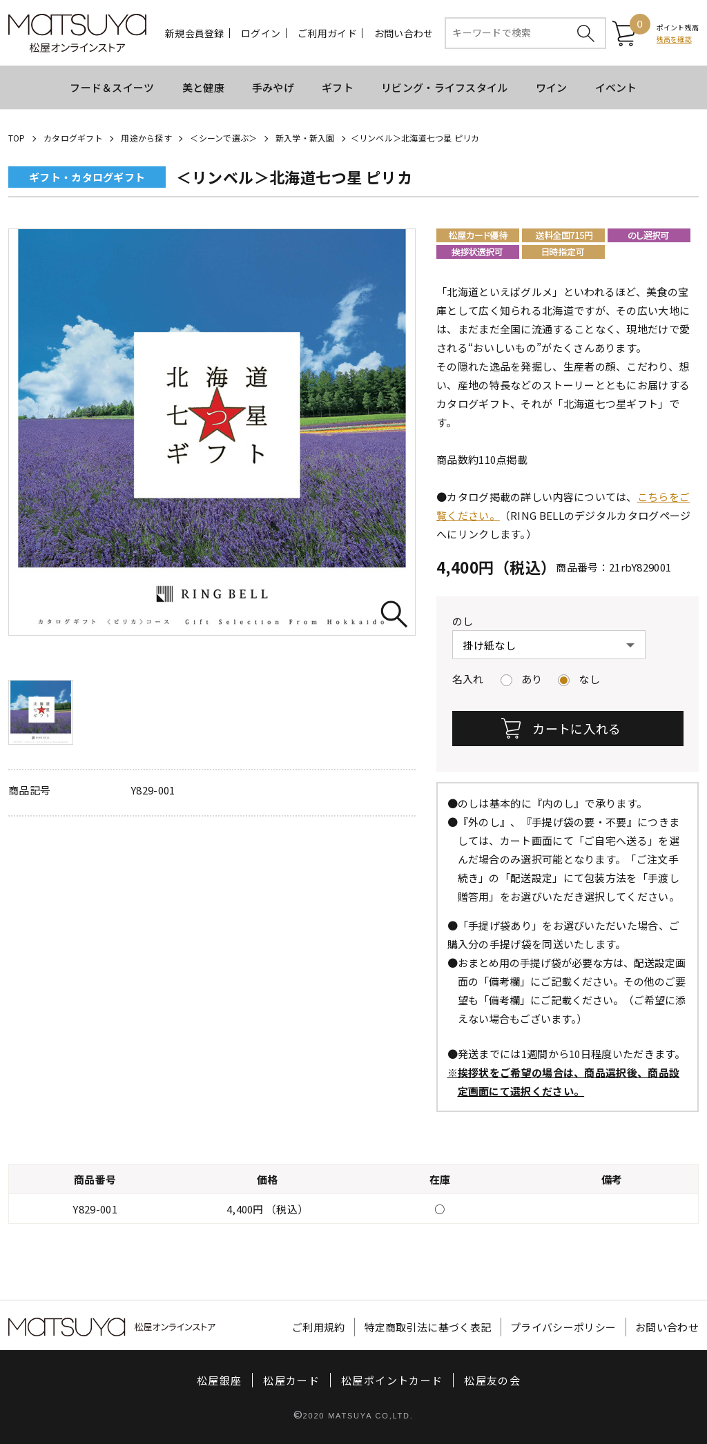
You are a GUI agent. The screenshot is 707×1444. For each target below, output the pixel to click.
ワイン (552, 87)
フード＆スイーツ (112, 87)
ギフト (338, 87)
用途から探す (146, 138)
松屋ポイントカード (392, 1380)
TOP (17, 138)
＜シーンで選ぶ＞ (223, 138)
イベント (616, 87)
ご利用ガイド (327, 33)
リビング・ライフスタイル (444, 87)
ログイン (260, 33)
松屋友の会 (492, 1380)
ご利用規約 (318, 1327)
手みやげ (273, 87)
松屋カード (291, 1380)
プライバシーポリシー (563, 1327)
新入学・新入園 (305, 138)
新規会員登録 (194, 33)
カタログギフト (73, 138)
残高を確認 (674, 39)
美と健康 (203, 87)
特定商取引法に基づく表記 (428, 1327)
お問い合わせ (404, 33)
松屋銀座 (219, 1380)
